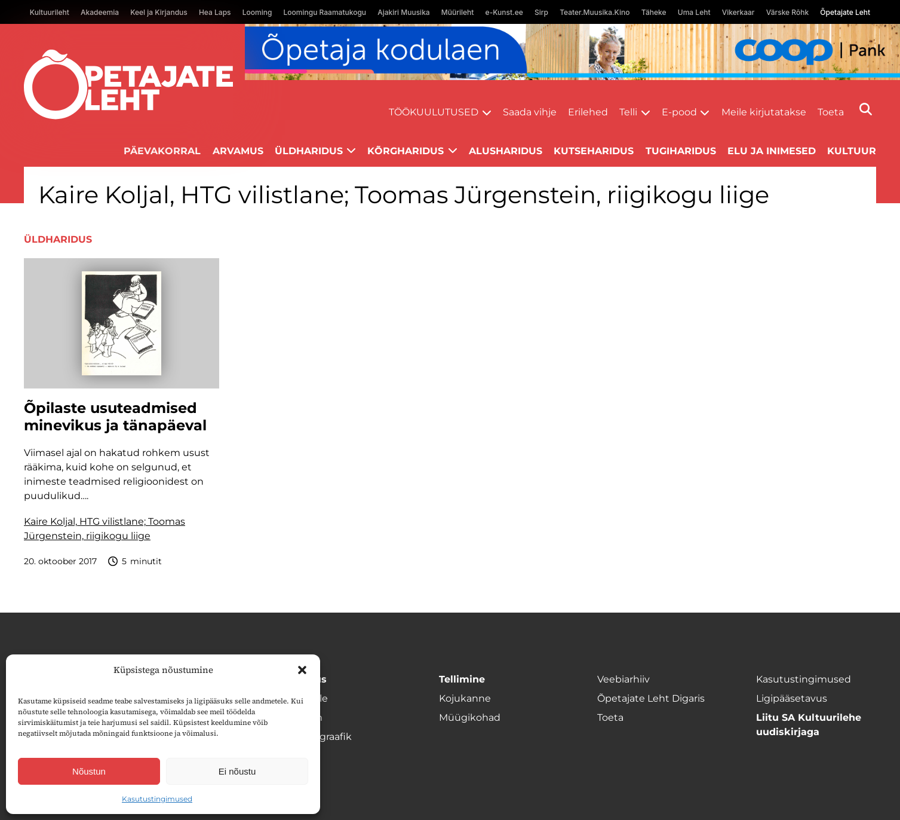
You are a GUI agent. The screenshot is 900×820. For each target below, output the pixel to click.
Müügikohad (469, 717)
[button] (302, 670)
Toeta (831, 112)
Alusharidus (505, 151)
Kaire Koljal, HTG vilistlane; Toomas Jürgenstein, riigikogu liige (104, 528)
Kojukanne (465, 698)
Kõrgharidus (405, 151)
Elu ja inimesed (771, 151)
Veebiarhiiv (623, 679)
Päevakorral (162, 151)
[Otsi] (865, 109)
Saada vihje (530, 112)
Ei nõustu (237, 771)
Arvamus (238, 151)
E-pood (679, 112)
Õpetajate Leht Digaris (651, 698)
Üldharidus (309, 151)
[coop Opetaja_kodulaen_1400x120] (572, 52)
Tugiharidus (681, 151)
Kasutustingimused (157, 798)
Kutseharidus (594, 151)
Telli (628, 112)
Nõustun (89, 771)
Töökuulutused (433, 112)
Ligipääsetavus (791, 698)
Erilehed (588, 112)
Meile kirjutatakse (763, 112)
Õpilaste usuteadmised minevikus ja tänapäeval (115, 417)
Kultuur (851, 151)
